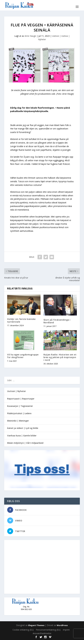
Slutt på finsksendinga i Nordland (56, 321)
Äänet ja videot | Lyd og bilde (22, 428)
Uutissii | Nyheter (16, 391)
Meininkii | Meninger (18, 420)
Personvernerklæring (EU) (48, 629)
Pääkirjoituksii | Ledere (19, 413)
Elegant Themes (36, 625)
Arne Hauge (30, 35)
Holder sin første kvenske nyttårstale (21, 320)
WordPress (62, 625)
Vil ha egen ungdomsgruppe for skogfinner (23, 356)
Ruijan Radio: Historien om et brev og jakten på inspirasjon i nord (60, 357)
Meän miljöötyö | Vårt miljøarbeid (25, 442)
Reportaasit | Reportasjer (20, 398)
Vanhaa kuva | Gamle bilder (21, 435)
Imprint (66, 629)
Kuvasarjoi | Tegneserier (20, 406)
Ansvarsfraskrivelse (42, 633)
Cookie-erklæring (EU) (23, 629)
